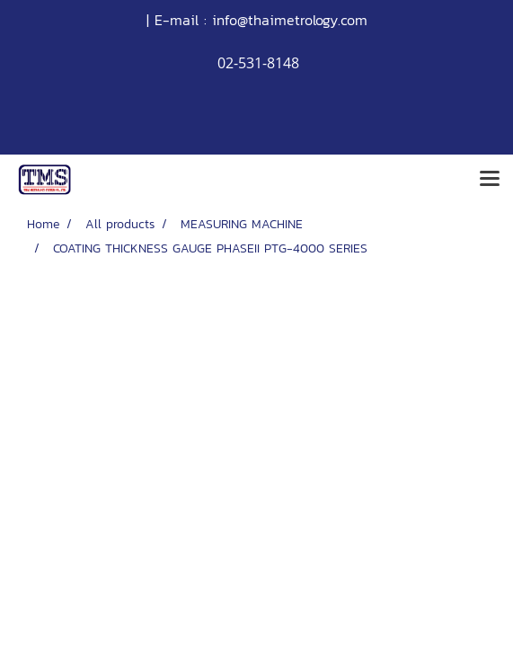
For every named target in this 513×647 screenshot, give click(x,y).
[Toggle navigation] (489, 179)
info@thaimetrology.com (289, 20)
